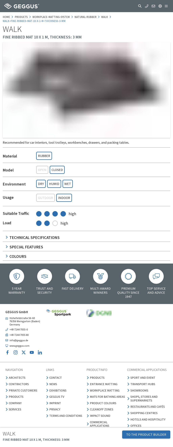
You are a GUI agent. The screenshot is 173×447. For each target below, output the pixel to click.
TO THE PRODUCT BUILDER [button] (146, 434)
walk (104, 17)
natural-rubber (85, 17)
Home (6, 17)
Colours (15, 256)
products (21, 17)
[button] (140, 6)
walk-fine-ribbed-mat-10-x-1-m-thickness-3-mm (34, 21)
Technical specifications (32, 237)
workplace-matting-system (51, 17)
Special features (24, 247)
